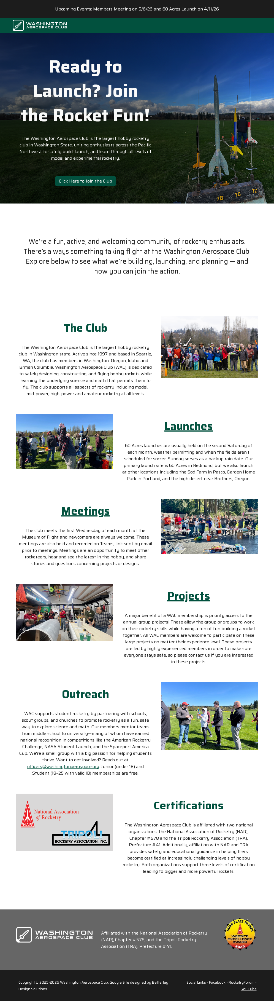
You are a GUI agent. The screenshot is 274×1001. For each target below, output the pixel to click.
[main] (85, 90)
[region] (137, 9)
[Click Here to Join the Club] (85, 181)
